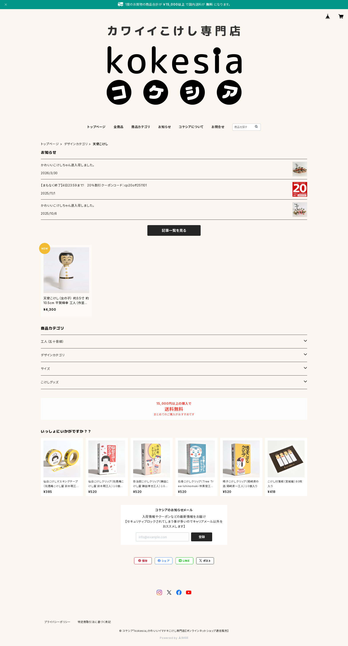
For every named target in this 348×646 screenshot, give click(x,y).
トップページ (96, 127)
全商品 (118, 127)
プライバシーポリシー (57, 622)
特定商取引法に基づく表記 (94, 622)
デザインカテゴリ (76, 144)
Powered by (174, 638)
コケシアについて (191, 127)
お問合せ (218, 127)
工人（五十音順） (52, 341)
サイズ (45, 368)
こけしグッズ (50, 382)
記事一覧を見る (174, 230)
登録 (202, 537)
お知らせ (164, 127)
